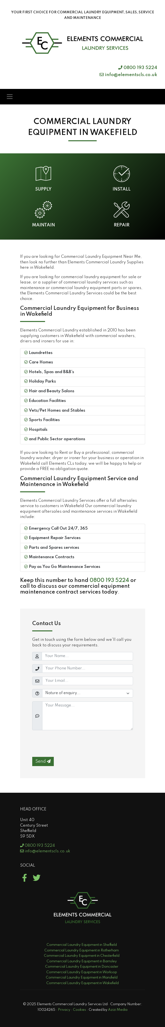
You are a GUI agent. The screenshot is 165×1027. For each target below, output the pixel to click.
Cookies (79, 1009)
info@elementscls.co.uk (128, 74)
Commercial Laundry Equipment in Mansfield (82, 977)
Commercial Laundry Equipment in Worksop (81, 972)
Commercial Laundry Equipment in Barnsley (82, 961)
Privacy (64, 1009)
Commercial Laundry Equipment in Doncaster (81, 966)
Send (43, 761)
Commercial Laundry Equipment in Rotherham (81, 950)
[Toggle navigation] (9, 97)
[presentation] (69, 743)
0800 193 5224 (137, 67)
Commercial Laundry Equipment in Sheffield (82, 945)
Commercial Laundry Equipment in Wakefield (82, 983)
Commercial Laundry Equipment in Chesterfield (81, 955)
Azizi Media (117, 1009)
